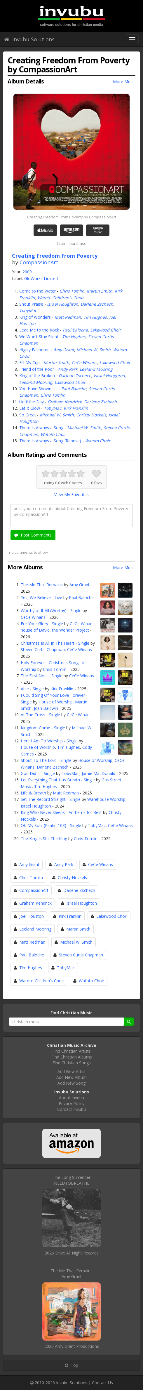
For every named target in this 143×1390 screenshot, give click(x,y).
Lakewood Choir (105, 330)
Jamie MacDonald (98, 773)
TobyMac (28, 310)
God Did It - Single (38, 773)
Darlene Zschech (97, 304)
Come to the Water (37, 291)
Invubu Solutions (29, 39)
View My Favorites (71, 494)
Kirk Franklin (76, 408)
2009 (27, 272)
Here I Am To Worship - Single (49, 741)
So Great (27, 415)
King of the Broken (37, 375)
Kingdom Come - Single (43, 727)
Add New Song (71, 1083)
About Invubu (71, 1097)
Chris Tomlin (72, 291)
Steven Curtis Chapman (43, 649)
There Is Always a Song (41, 427)
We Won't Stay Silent (38, 336)
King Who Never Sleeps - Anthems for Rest (61, 812)
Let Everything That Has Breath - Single (58, 780)
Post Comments (33, 535)
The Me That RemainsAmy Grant (71, 1273)
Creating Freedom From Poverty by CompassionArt (71, 217)
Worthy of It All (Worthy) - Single (51, 610)
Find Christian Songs (72, 1062)
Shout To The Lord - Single (46, 760)
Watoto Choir (53, 434)
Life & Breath (33, 793)
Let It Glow (29, 408)
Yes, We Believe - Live (41, 597)
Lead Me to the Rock (39, 330)
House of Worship (56, 702)
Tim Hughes (95, 317)
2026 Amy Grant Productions (71, 1346)
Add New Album (71, 1077)
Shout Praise (31, 304)
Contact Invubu (71, 1109)
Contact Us (102, 1382)
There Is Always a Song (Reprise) (50, 440)
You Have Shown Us (38, 388)
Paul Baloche (75, 330)
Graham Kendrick (65, 401)
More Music (124, 81)
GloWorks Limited (41, 278)
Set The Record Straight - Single (51, 799)
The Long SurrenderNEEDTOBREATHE (71, 1180)
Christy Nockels (91, 415)
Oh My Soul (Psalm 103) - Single (51, 825)
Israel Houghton (62, 304)
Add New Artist (71, 1071)
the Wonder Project (70, 630)
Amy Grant (63, 349)
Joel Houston (31, 916)
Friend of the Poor (36, 369)
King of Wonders (35, 317)
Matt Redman (68, 317)
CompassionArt (39, 262)
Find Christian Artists (71, 1051)
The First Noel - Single (41, 675)
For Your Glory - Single (42, 623)
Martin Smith (99, 291)
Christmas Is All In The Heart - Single (55, 643)
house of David (35, 630)
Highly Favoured (34, 349)
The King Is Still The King (44, 838)
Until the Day (31, 401)
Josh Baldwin (46, 708)
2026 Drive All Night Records (72, 1253)
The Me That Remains (42, 584)
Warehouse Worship (106, 799)
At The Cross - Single (40, 714)
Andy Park (67, 369)
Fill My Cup (29, 362)
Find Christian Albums (71, 1057)
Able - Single (32, 689)
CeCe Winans (84, 362)
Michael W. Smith (93, 349)
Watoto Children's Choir (60, 297)
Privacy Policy (71, 1103)
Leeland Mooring (96, 369)
